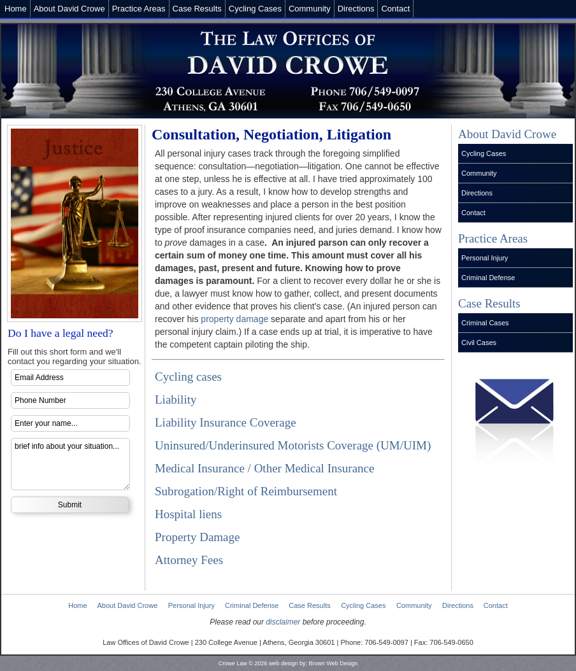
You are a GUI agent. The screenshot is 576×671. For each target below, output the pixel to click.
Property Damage (197, 537)
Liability (175, 399)
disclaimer (283, 622)
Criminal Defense (488, 277)
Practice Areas (139, 8)
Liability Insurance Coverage (225, 422)
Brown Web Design (332, 663)
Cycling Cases (255, 8)
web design (283, 663)
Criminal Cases (485, 323)
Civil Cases (478, 342)
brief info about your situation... (70, 464)
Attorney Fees (189, 560)
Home (15, 8)
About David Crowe (69, 8)
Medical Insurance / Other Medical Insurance (265, 468)
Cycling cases (188, 376)
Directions (356, 8)
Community (310, 8)
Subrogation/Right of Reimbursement (246, 491)
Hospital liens (188, 514)
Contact (395, 8)
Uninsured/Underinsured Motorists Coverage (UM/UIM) (293, 445)
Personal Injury (484, 258)
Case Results (197, 8)
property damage (234, 319)
